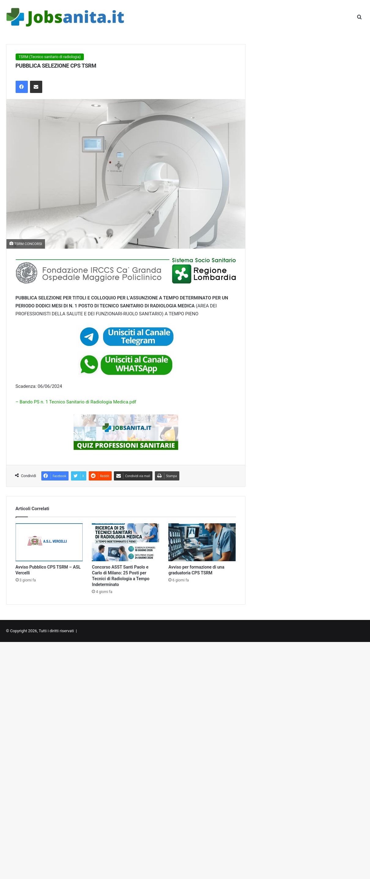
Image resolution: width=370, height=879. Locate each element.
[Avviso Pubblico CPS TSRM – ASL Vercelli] (49, 542)
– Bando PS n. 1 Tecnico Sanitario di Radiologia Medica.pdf (76, 402)
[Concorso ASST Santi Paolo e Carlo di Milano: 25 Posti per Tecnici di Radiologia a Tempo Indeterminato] (125, 542)
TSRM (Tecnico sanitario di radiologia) (50, 57)
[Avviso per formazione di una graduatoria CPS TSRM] (202, 542)
